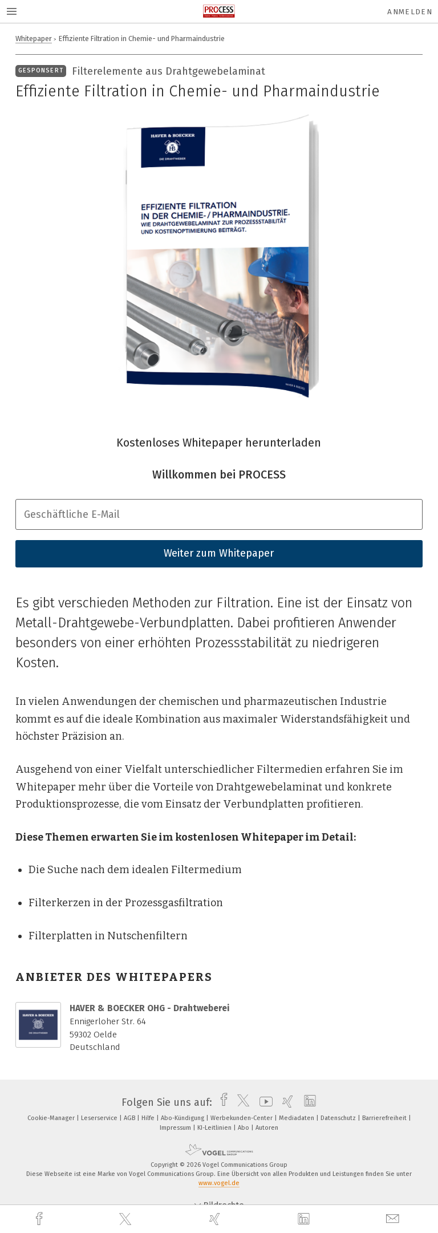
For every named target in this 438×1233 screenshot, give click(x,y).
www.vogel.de (219, 1183)
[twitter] (126, 1219)
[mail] (394, 1219)
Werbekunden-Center (242, 1118)
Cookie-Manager (51, 1118)
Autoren (267, 1127)
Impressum (176, 1127)
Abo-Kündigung (183, 1118)
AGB (130, 1118)
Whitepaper (33, 38)
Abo (244, 1127)
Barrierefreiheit (385, 1118)
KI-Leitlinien (215, 1127)
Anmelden (409, 12)
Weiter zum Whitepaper (219, 553)
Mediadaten (297, 1118)
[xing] (216, 1219)
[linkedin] (305, 1219)
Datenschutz (339, 1118)
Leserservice (100, 1118)
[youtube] (263, 1102)
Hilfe (148, 1118)
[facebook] (40, 1219)
